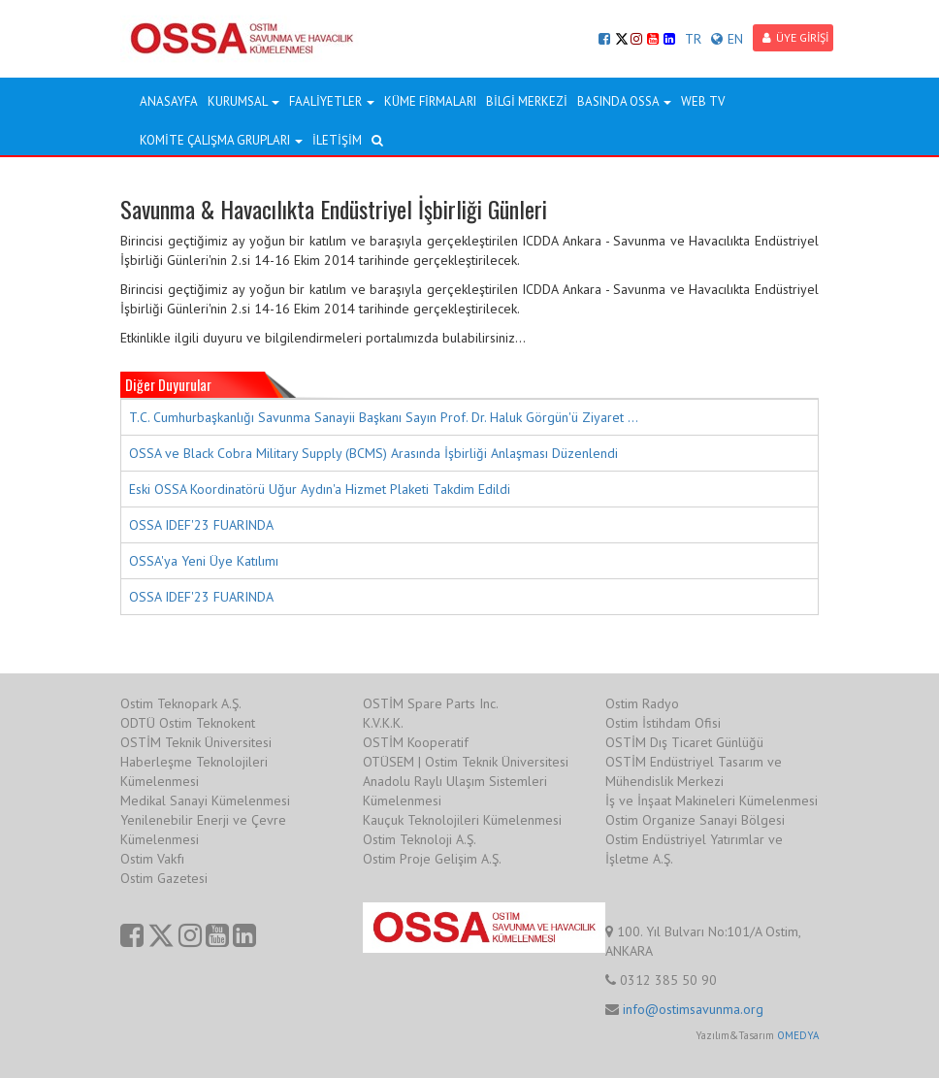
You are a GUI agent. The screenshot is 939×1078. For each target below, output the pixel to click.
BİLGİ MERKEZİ (526, 101)
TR (693, 39)
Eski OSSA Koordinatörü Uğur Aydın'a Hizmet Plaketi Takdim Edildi (319, 489)
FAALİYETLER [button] (331, 101)
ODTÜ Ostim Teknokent (187, 723)
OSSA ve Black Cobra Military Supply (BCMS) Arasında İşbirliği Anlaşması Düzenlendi (373, 453)
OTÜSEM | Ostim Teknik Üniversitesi (465, 761)
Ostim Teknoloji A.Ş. (419, 839)
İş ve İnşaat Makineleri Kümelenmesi (711, 800)
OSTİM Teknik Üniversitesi (196, 742)
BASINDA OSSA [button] (624, 101)
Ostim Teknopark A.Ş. (181, 703)
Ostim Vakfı (152, 858)
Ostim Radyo (642, 703)
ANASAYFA (169, 101)
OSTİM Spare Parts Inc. (431, 703)
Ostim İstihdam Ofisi (663, 723)
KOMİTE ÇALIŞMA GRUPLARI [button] (221, 140)
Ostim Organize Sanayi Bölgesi (695, 820)
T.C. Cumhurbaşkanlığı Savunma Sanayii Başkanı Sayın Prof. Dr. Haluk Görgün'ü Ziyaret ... (383, 417)
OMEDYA (798, 1035)
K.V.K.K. (383, 723)
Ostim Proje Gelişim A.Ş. (432, 858)
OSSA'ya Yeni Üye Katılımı (203, 561)
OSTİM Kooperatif (416, 742)
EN (727, 39)
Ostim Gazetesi (164, 878)
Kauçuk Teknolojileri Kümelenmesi (462, 820)
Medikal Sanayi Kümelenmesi (205, 800)
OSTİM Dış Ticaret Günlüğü (684, 742)
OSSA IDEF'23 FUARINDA (201, 525)
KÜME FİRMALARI (430, 101)
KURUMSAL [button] (243, 101)
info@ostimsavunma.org (693, 1009)
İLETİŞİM (337, 140)
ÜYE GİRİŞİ (795, 37)
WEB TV (703, 101)
